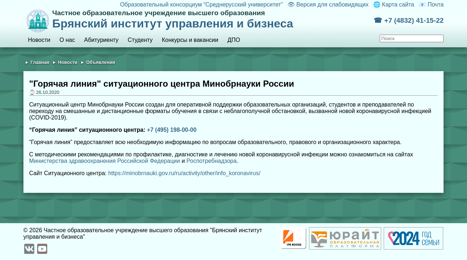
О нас (67, 40)
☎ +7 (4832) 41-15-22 (409, 20)
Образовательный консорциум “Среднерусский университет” (201, 4)
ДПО (234, 40)
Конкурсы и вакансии (190, 40)
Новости (39, 40)
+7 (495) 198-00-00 (171, 130)
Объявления (100, 62)
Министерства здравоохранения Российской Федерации (104, 161)
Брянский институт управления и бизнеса (213, 19)
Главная (40, 62)
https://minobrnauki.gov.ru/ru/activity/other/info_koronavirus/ (184, 173)
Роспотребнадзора (211, 161)
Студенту (140, 40)
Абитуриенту (101, 40)
